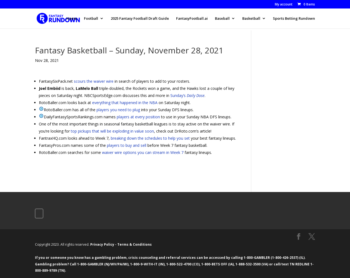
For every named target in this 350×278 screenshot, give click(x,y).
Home (71, 18)
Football (91, 18)
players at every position (138, 116)
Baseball (222, 18)
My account (284, 5)
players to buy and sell (126, 145)
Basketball (251, 18)
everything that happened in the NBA (125, 102)
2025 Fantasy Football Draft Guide (140, 18)
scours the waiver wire (93, 81)
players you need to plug (118, 109)
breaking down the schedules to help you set (150, 138)
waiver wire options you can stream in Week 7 (142, 152)
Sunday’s (187, 95)
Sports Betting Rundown (294, 18)
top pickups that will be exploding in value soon (112, 131)
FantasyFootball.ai (192, 18)
